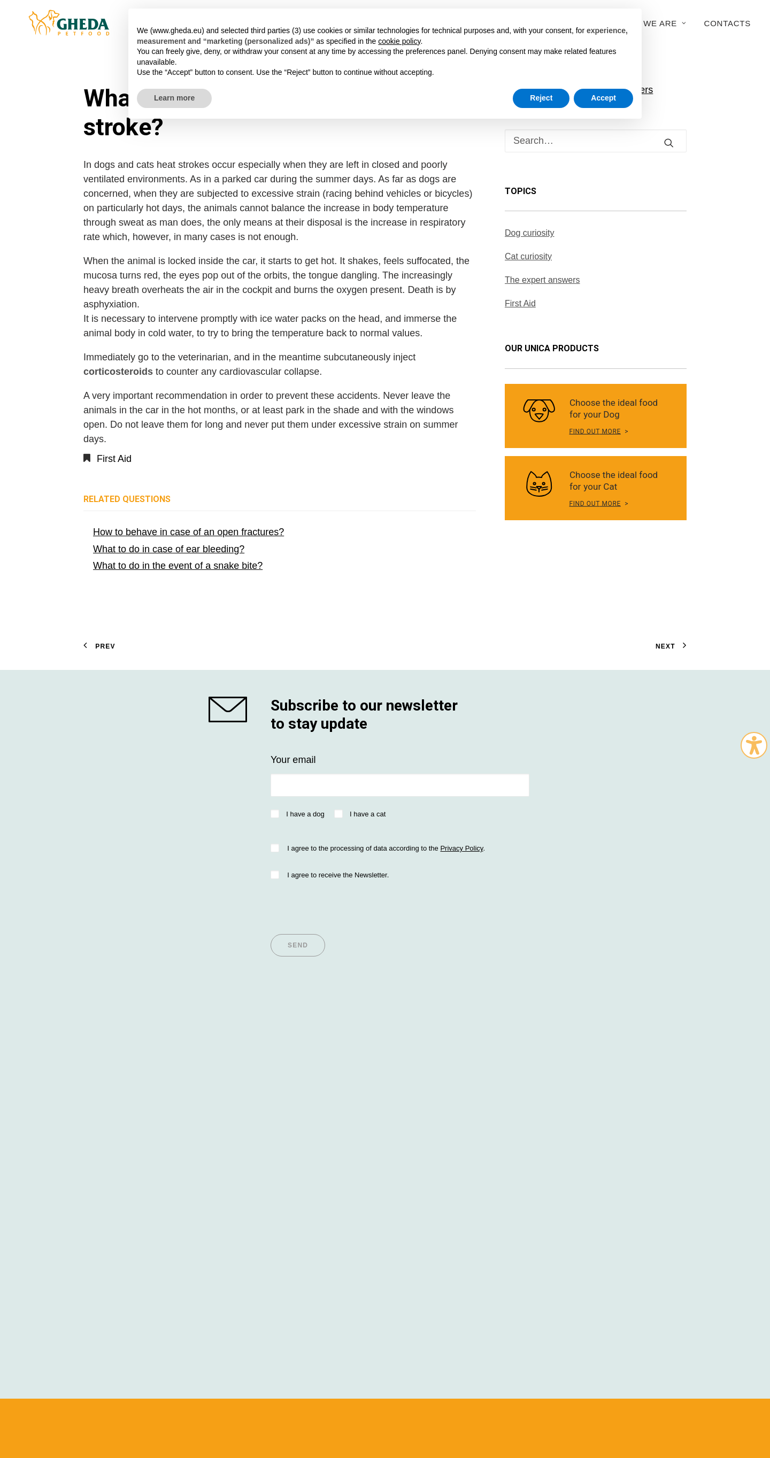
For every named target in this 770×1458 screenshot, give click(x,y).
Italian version (104, 1414)
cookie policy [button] (399, 41)
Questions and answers (445, 1123)
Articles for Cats (273, 1109)
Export (564, 1137)
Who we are (653, 23)
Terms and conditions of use (278, 1394)
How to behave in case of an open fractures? (188, 532)
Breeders (414, 1109)
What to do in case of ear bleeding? (168, 549)
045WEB (637, 1394)
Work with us (577, 1152)
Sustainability (578, 1109)
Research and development (609, 1123)
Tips (248, 1080)
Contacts (727, 23)
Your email (293, 759)
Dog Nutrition (111, 1094)
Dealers (411, 1080)
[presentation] (352, 903)
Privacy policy (349, 1394)
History (565, 1094)
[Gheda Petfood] (60, 23)
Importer (412, 1094)
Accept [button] (603, 98)
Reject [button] (541, 98)
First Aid (114, 458)
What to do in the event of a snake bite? (178, 565)
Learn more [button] (174, 98)
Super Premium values (132, 1080)
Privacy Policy (461, 848)
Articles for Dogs (274, 1094)
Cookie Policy (571, 1394)
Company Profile (585, 1080)
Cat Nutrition (110, 1109)
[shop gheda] (230, 709)
